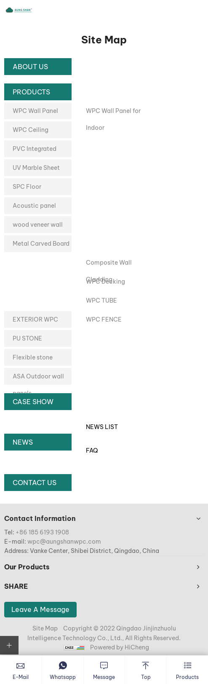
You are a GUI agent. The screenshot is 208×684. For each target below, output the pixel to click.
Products (31, 92)
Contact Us (34, 482)
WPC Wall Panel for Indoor (113, 113)
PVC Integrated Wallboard (34, 151)
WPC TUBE (101, 300)
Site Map (45, 628)
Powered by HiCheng (119, 647)
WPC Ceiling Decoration (30, 132)
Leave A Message (40, 609)
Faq (92, 450)
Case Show (33, 401)
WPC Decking (105, 281)
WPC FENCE (104, 319)
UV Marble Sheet (36, 168)
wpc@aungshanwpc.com (64, 541)
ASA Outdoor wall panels (38, 379)
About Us (30, 66)
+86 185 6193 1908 (42, 532)
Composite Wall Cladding (109, 265)
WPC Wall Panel (35, 111)
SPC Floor (27, 186)
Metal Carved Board (41, 243)
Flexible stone (33, 357)
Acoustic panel (34, 205)
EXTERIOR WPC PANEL (35, 322)
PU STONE (27, 338)
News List (102, 427)
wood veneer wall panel (38, 227)
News (23, 442)
